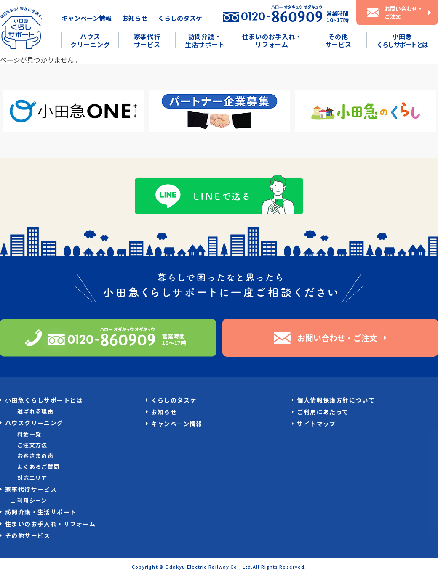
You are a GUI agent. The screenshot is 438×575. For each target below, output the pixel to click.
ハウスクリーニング (90, 40)
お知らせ (134, 17)
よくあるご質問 (38, 467)
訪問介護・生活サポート (205, 40)
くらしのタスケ (180, 17)
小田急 (402, 40)
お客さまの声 (35, 456)
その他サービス (338, 40)
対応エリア (32, 478)
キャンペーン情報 (86, 17)
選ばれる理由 (35, 411)
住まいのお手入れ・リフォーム (272, 40)
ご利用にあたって (322, 412)
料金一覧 (29, 434)
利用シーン (32, 500)
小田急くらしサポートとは (44, 400)
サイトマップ (316, 423)
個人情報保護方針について (336, 400)
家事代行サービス (147, 40)
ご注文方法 (32, 445)
